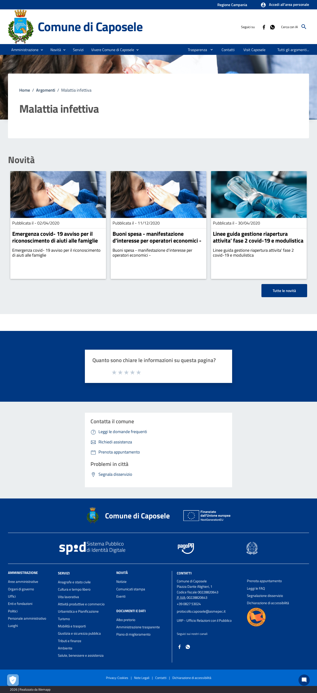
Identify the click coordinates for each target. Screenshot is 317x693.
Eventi (120, 596)
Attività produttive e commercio (81, 604)
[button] (284, 5)
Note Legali (141, 677)
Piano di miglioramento (133, 634)
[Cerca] (304, 27)
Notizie (121, 581)
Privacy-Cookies (117, 677)
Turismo (64, 619)
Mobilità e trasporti (72, 626)
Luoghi (13, 625)
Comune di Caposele (90, 26)
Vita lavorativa (68, 596)
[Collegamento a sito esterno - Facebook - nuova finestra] (264, 27)
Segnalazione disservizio (265, 595)
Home (24, 90)
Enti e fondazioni (20, 603)
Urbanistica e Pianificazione (78, 611)
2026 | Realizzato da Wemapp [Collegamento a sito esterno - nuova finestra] (30, 689)
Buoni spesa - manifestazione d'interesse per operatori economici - (157, 237)
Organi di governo (21, 589)
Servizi (64, 573)
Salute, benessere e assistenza (81, 655)
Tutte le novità (284, 290)
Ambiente (65, 648)
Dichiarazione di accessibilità (268, 603)
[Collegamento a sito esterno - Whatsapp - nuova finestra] (272, 27)
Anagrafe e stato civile (74, 582)
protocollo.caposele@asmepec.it (201, 611)
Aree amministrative (23, 581)
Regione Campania (232, 4)
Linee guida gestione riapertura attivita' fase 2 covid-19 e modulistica (258, 237)
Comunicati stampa (130, 589)
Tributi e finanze (69, 641)
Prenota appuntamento (264, 581)
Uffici (12, 596)
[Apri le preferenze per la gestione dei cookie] (13, 680)
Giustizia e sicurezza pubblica (79, 633)
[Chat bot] (304, 680)
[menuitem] (195, 49)
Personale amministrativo (27, 618)
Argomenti (45, 90)
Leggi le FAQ (256, 588)
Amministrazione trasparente (138, 627)
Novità (21, 159)
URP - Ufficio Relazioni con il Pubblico (204, 620)
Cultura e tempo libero (74, 589)
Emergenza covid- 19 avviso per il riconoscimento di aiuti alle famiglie (55, 237)
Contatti (184, 573)
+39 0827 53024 (189, 604)
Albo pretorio (125, 619)
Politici (13, 611)
